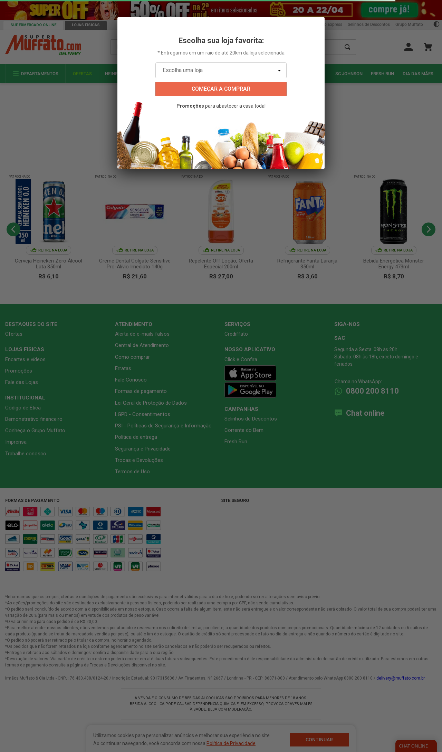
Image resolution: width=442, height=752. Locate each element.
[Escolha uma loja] (221, 70)
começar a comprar (221, 89)
